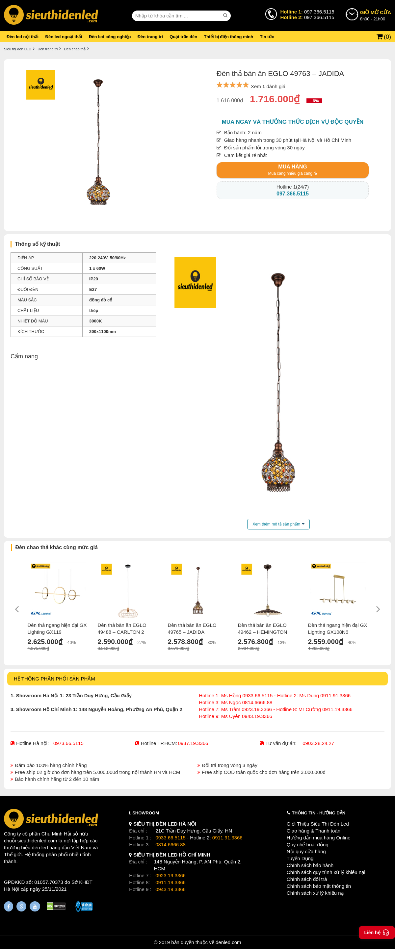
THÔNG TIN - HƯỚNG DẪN (318, 812)
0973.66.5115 (68, 743)
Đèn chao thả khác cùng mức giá (56, 547)
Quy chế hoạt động (308, 844)
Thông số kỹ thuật (37, 244)
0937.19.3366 (193, 743)
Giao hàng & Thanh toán (313, 831)
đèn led (40, 847)
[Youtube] (35, 906)
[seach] (226, 15)
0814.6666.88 (170, 844)
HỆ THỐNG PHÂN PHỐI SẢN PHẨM (54, 678)
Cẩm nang (24, 356)
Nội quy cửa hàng (306, 851)
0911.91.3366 (227, 837)
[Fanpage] (8, 906)
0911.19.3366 (170, 882)
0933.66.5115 (170, 837)
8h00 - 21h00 (375, 15)
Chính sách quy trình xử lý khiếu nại (326, 872)
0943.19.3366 (170, 889)
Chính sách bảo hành (310, 865)
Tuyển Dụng (300, 858)
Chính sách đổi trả (307, 879)
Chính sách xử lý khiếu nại (316, 893)
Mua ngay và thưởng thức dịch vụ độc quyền (293, 122)
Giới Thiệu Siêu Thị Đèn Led (318, 824)
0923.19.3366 (170, 875)
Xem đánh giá (268, 86)
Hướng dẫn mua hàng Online (319, 837)
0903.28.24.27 (318, 743)
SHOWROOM (145, 812)
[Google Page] (21, 906)
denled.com (228, 942)
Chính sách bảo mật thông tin (319, 886)
